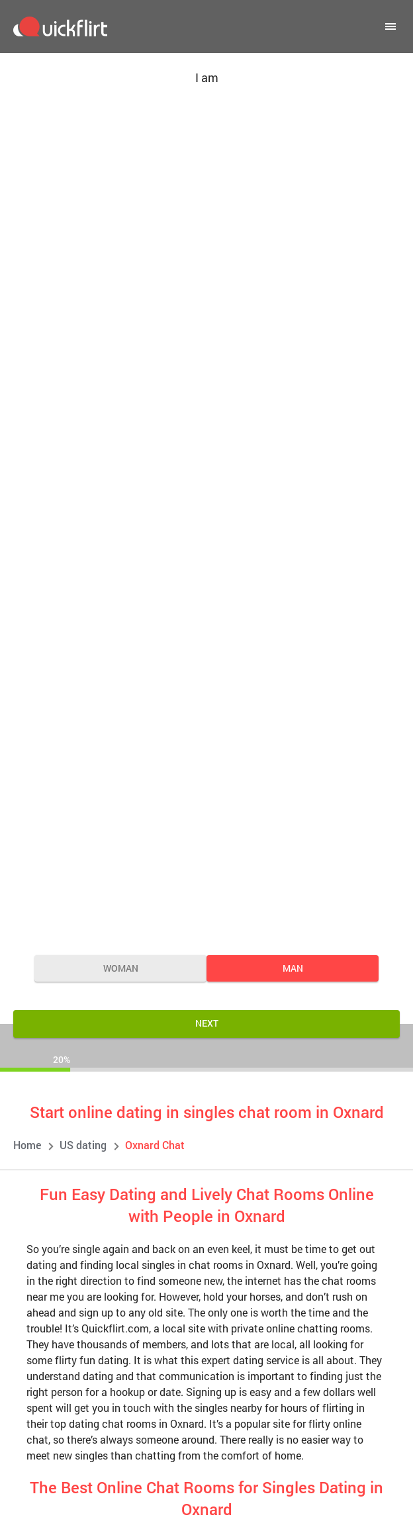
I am (206, 77)
